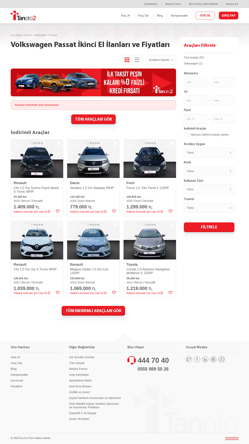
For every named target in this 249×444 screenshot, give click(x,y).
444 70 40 (153, 360)
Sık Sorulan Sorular (81, 357)
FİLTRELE (209, 226)
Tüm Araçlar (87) (194, 57)
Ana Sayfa (16, 35)
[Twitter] (189, 359)
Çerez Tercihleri (79, 418)
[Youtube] (221, 359)
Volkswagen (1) (193, 63)
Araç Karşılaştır (79, 374)
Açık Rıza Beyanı (80, 386)
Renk (187, 162)
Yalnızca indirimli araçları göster (209, 134)
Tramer (189, 199)
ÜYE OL (205, 15)
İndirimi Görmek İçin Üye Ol (32, 211)
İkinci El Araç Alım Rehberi (203, 4)
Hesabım (16, 386)
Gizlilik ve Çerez (79, 392)
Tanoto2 (23, 15)
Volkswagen (40, 35)
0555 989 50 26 (153, 369)
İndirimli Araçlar (195, 128)
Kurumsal (231, 4)
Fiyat (187, 110)
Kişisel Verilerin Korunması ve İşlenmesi (95, 398)
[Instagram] (213, 359)
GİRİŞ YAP (229, 15)
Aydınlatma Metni (80, 380)
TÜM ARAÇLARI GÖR (93, 119)
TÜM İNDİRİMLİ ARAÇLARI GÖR (93, 310)
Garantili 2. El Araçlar (82, 413)
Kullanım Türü (193, 181)
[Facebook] (197, 359)
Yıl (185, 92)
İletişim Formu (173, 4)
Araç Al (125, 15)
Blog (160, 15)
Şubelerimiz (150, 4)
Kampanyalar (179, 15)
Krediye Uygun (194, 144)
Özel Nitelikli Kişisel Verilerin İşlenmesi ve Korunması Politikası (94, 405)
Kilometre (191, 73)
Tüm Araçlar (77, 363)
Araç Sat (143, 15)
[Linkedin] (205, 359)
